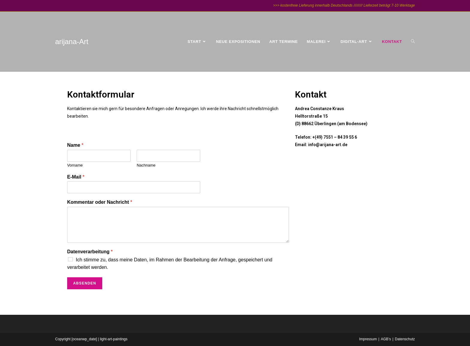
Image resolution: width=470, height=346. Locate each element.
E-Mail (76, 176)
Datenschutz (405, 339)
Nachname (146, 165)
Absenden (84, 283)
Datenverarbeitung (90, 251)
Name (75, 145)
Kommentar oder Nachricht (99, 202)
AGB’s (386, 339)
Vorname (75, 165)
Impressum (368, 339)
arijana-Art (71, 42)
